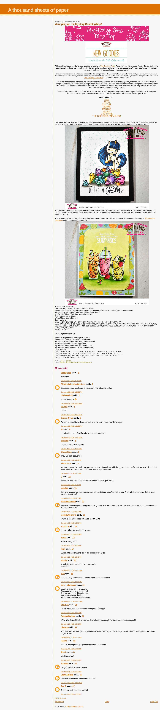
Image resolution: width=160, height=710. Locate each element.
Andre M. (65, 605)
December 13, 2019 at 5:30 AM (71, 511)
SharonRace (66, 452)
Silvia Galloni (67, 395)
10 (69, 477)
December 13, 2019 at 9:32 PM (71, 671)
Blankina (65, 627)
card (67, 362)
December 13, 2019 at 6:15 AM (71, 534)
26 (81, 675)
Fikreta (64, 641)
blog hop (62, 362)
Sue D (63, 686)
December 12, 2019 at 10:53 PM (71, 392)
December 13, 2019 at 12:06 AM (71, 437)
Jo (62, 429)
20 (76, 605)
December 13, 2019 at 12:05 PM (71, 601)
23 (74, 641)
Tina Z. (64, 652)
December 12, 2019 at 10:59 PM (71, 403)
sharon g (65, 526)
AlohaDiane (66, 463)
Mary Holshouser (68, 585)
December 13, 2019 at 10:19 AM (71, 582)
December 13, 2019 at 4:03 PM (71, 649)
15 (73, 537)
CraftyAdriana (67, 675)
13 (84, 515)
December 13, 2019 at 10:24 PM (71, 683)
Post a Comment (60, 698)
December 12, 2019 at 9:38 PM (71, 381)
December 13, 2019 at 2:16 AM (71, 485)
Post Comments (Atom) (74, 706)
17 (75, 560)
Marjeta (64, 407)
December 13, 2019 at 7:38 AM (71, 545)
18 (72, 574)
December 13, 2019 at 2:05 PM (71, 624)
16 (73, 549)
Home (107, 702)
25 (76, 663)
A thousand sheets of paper (38, 10)
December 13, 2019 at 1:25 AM (71, 473)
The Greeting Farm (107, 66)
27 (73, 686)
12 (83, 502)
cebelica (64, 488)
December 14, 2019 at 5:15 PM (71, 694)
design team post (74, 362)
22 (76, 627)
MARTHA (106, 109)
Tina (63, 574)
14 (76, 526)
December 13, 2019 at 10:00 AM (71, 570)
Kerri (63, 549)
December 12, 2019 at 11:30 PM (71, 426)
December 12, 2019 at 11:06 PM (71, 414)
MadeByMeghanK (68, 515)
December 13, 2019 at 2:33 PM (71, 637)
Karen (63, 537)
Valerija (64, 560)
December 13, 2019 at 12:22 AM (71, 448)
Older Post (154, 702)
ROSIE (106, 111)
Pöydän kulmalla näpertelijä (73, 384)
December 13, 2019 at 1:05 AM (71, 460)
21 (83, 616)
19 (83, 585)
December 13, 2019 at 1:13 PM (71, 613)
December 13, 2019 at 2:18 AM (71, 498)
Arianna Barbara (68, 616)
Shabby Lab (66, 373)
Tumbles (64, 663)
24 (74, 652)
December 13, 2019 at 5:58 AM (71, 523)
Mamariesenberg (68, 502)
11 (76, 488)
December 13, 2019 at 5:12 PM (71, 660)
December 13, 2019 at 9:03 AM (71, 557)
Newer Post (59, 702)
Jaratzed (64, 441)
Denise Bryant (67, 418)
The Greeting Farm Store (93, 78)
